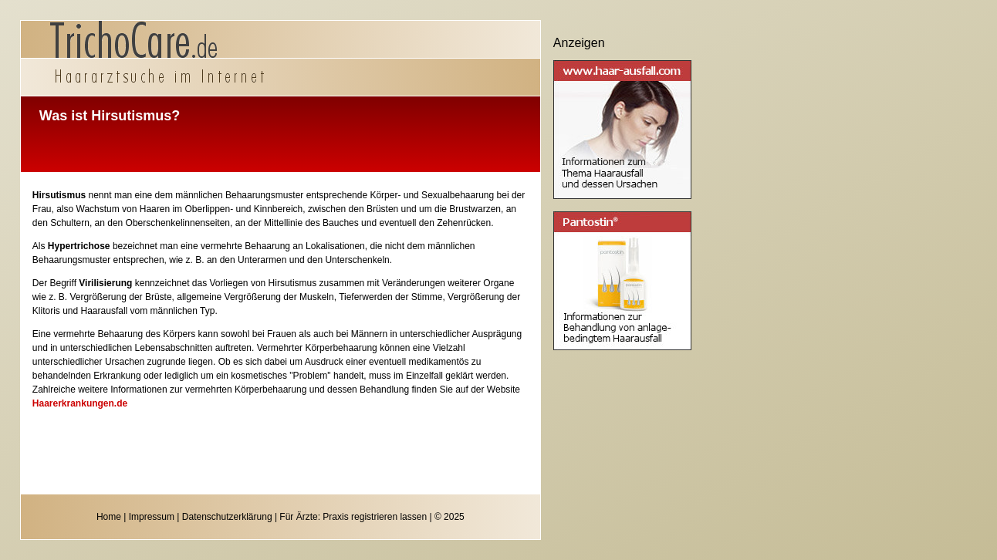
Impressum (151, 516)
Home (108, 516)
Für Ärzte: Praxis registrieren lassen (353, 516)
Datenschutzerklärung (227, 516)
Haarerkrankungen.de (79, 403)
